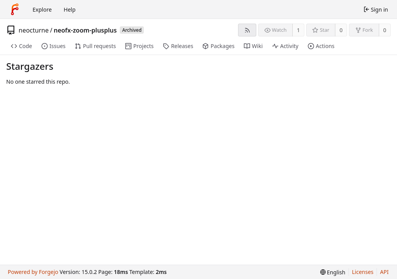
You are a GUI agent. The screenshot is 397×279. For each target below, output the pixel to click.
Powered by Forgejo (33, 272)
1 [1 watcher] (298, 30)
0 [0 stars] (341, 30)
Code (21, 46)
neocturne (33, 30)
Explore (42, 9)
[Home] (15, 9)
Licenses (363, 272)
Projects (139, 46)
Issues (53, 46)
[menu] (332, 272)
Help (70, 9)
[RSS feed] (247, 30)
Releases (178, 46)
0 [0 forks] (384, 30)
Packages (218, 46)
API (384, 272)
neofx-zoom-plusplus (85, 30)
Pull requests (95, 46)
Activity (285, 46)
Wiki (253, 46)
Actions (321, 46)
